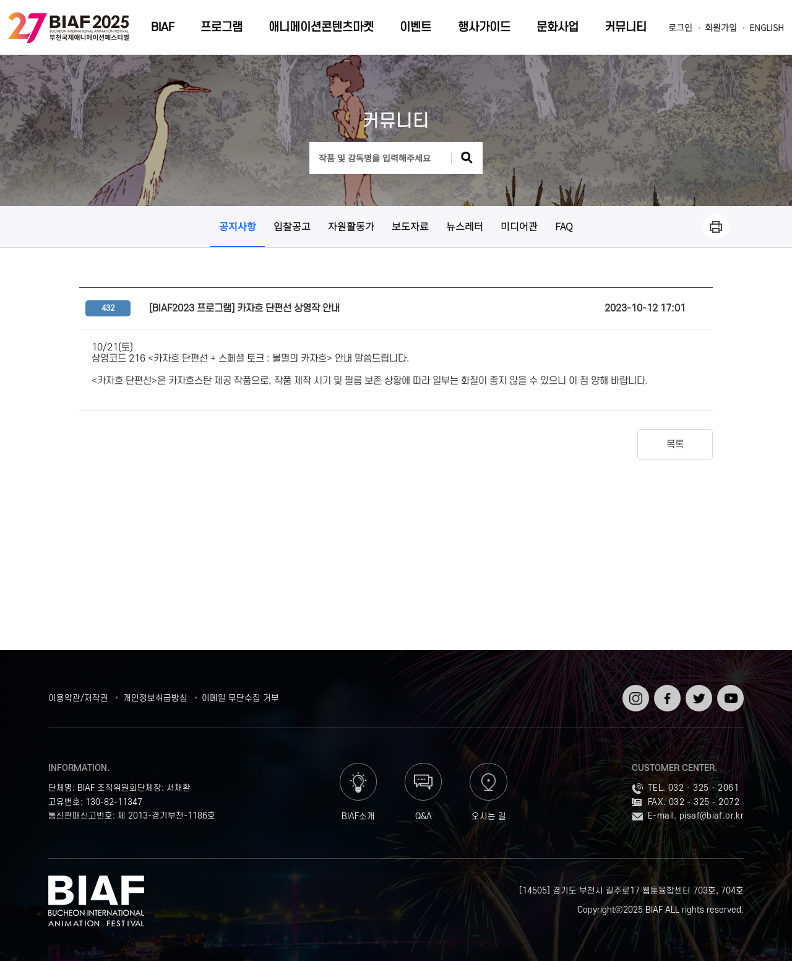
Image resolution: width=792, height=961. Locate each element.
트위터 (698, 689)
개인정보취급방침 (155, 698)
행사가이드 (484, 27)
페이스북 (666, 694)
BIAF (162, 27)
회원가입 (721, 27)
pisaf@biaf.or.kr (711, 815)
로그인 (680, 27)
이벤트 (415, 27)
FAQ (564, 226)
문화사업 (557, 27)
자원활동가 (351, 226)
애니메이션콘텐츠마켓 (321, 27)
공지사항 (237, 226)
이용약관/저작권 (78, 698)
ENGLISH (766, 27)
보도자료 (410, 226)
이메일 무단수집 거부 (240, 698)
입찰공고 (292, 226)
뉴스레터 (464, 226)
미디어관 (519, 226)
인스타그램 (634, 694)
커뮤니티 (626, 27)
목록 (675, 444)
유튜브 (729, 689)
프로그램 (221, 27)
